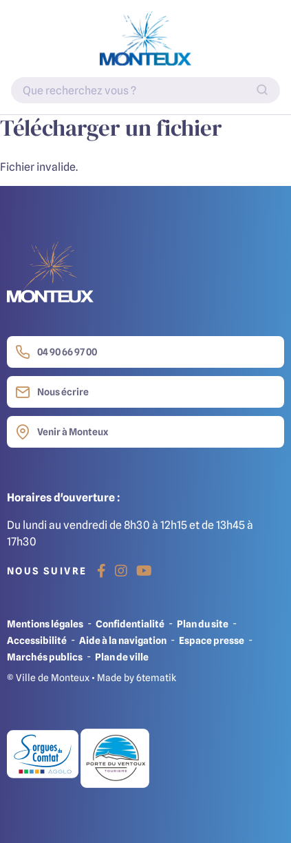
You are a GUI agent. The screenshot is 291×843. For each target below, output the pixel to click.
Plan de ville (122, 657)
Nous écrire (52, 391)
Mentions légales (45, 623)
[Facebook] (101, 571)
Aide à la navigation (122, 640)
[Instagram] (121, 571)
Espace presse (211, 640)
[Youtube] (144, 571)
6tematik (156, 677)
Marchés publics (45, 657)
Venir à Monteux (61, 431)
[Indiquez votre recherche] (145, 90)
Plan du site (202, 623)
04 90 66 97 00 (56, 352)
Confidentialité (130, 623)
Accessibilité (37, 640)
